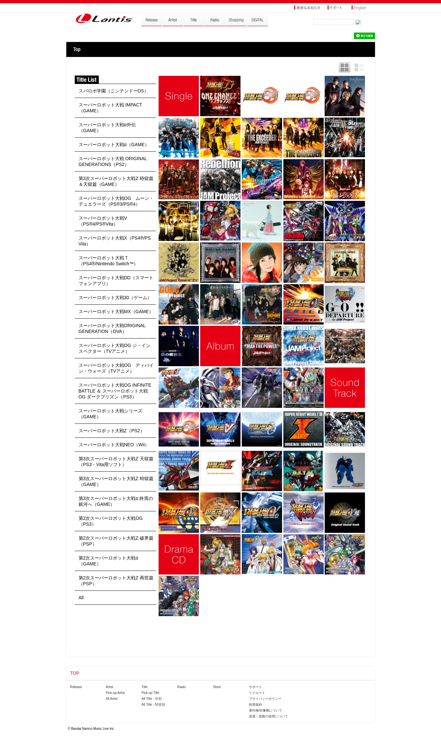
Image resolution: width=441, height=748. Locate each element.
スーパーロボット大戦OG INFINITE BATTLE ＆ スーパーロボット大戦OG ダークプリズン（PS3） (115, 390)
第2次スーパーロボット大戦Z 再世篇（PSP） (116, 580)
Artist (109, 687)
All (81, 597)
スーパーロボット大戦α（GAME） (114, 144)
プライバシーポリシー (265, 698)
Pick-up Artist (115, 693)
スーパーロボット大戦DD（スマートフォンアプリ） (116, 280)
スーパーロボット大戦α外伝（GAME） (107, 127)
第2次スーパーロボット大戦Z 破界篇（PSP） (116, 541)
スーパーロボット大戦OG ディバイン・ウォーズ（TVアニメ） (116, 368)
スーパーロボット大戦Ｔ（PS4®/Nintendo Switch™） (108, 260)
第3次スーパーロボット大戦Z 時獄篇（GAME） (116, 481)
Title (145, 687)
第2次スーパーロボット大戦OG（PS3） (111, 521)
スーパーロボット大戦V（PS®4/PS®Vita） (103, 221)
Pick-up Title (150, 693)
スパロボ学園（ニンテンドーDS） (114, 90)
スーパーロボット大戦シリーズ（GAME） (110, 413)
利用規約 (255, 704)
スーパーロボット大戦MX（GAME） (116, 311)
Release (76, 687)
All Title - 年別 (152, 698)
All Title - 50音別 (153, 704)
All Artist (112, 698)
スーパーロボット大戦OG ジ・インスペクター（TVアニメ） (115, 348)
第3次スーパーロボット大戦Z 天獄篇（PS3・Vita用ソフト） (116, 461)
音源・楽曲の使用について (268, 716)
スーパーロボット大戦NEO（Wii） (114, 444)
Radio (181, 687)
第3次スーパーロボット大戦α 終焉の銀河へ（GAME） (116, 501)
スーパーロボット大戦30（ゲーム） (115, 297)
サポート (255, 687)
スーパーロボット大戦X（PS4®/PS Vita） (115, 240)
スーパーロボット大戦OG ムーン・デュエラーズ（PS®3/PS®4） (116, 201)
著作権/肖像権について (265, 710)
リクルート (257, 693)
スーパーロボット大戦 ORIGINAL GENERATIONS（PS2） (113, 161)
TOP (76, 49)
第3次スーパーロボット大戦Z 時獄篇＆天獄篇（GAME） (116, 181)
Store (217, 687)
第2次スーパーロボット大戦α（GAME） (108, 560)
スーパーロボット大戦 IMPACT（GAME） (110, 107)
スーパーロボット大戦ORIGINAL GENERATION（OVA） (112, 328)
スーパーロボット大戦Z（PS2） (112, 430)
